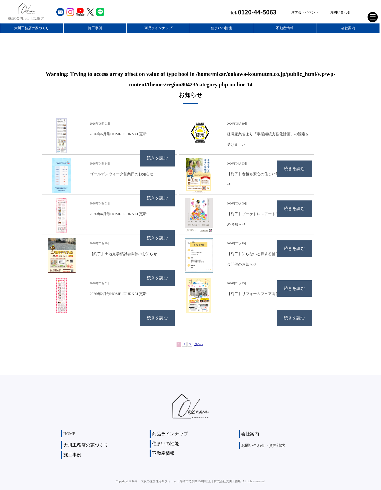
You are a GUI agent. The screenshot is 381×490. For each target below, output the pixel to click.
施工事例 (95, 28)
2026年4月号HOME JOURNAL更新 (118, 214)
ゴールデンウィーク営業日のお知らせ (121, 174)
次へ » (198, 344)
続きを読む (154, 160)
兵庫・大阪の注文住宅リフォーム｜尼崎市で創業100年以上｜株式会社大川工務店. (187, 480)
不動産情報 (284, 28)
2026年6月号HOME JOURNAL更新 (118, 134)
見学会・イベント (305, 12)
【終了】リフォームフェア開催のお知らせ (262, 294)
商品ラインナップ (158, 28)
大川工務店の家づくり (31, 28)
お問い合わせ (340, 12)
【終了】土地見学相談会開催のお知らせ (123, 254)
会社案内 (348, 28)
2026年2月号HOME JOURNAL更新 (118, 294)
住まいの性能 (221, 28)
